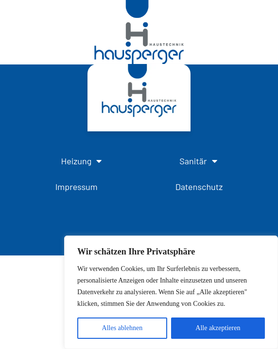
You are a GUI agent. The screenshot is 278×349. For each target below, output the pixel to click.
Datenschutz (199, 186)
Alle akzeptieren (217, 328)
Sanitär (198, 161)
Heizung (81, 161)
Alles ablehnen (122, 328)
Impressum (76, 186)
